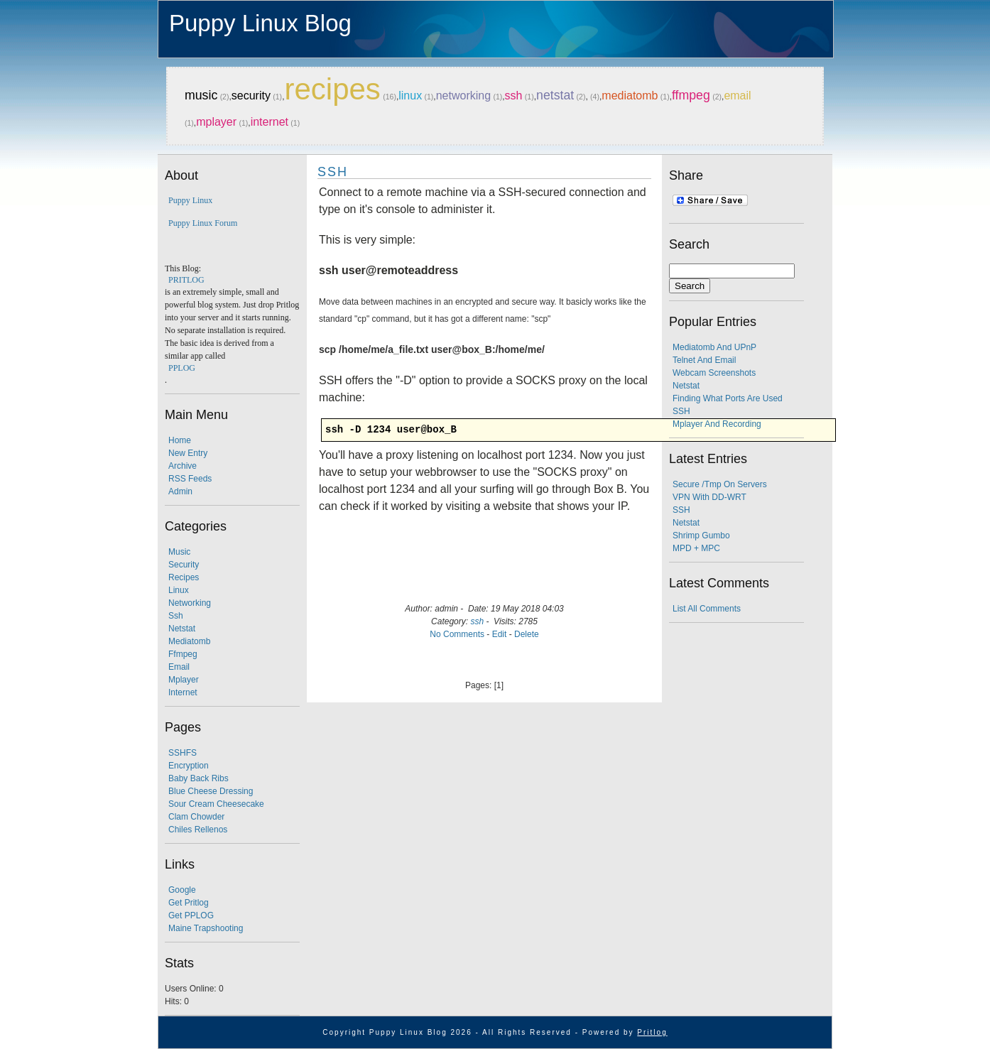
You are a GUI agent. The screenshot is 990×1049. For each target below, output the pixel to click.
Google (182, 890)
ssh (514, 95)
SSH (332, 172)
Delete (526, 634)
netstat (555, 95)
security (251, 95)
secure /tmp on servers (720, 484)
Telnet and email (704, 360)
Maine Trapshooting (205, 928)
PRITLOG (186, 280)
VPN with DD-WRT (709, 497)
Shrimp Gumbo (701, 535)
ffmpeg (691, 95)
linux (410, 95)
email (737, 95)
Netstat (686, 386)
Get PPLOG (191, 915)
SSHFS (182, 753)
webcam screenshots (714, 373)
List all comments (707, 609)
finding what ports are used (728, 398)
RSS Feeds (190, 479)
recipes (332, 89)
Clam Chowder (196, 817)
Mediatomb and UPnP (714, 347)
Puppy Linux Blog (260, 23)
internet (269, 122)
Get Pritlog (188, 903)
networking (463, 95)
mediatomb (630, 95)
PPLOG (181, 368)
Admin (180, 491)
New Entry (187, 453)
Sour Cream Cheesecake (216, 804)
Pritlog (652, 1032)
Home (179, 440)
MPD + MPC (696, 548)
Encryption (188, 766)
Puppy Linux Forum (202, 223)
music (201, 95)
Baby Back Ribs (198, 778)
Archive (182, 466)
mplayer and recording (717, 424)
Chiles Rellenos (197, 830)
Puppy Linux (190, 200)
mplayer (216, 122)
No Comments (457, 634)
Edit (499, 634)
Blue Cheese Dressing (210, 791)
